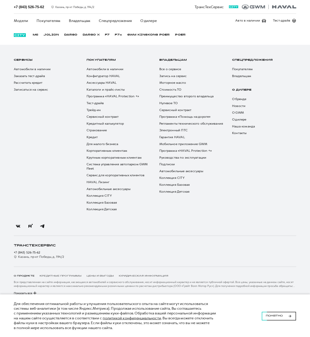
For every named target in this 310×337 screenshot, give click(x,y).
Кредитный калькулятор (105, 124)
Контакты (239, 133)
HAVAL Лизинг (98, 182)
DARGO (71, 35)
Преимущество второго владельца (186, 96)
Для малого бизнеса (102, 144)
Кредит (92, 137)
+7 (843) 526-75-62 (27, 252)
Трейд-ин (94, 110)
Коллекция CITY (99, 196)
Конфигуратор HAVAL (103, 76)
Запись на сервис (173, 76)
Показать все (25, 293)
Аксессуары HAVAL (101, 83)
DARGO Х (91, 35)
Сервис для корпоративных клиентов (116, 175)
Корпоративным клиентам (107, 151)
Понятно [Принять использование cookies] (279, 315)
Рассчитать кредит (28, 83)
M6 (35, 35)
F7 (107, 35)
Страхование (97, 130)
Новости (238, 106)
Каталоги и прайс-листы (106, 90)
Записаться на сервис (31, 90)
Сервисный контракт (103, 117)
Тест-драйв (95, 103)
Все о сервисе (170, 69)
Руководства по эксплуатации (182, 158)
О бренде (239, 99)
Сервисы (23, 60)
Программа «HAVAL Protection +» (113, 96)
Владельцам (79, 20)
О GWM (238, 113)
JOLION (51, 35)
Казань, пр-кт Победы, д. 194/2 (39, 257)
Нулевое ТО (168, 103)
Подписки (167, 164)
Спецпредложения (115, 20)
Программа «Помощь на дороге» (185, 117)
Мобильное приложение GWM (183, 144)
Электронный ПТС (173, 130)
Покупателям (48, 20)
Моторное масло (172, 83)
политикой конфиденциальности (132, 318)
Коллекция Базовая (102, 203)
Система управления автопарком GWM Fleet (117, 166)
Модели (21, 20)
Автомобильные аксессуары (108, 189)
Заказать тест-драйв (29, 76)
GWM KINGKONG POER (148, 35)
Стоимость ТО (170, 90)
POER (180, 35)
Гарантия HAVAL (172, 137)
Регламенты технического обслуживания (191, 124)
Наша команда (243, 126)
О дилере (148, 20)
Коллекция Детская (102, 209)
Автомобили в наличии (32, 69)
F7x (118, 35)
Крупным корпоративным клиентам (114, 158)
